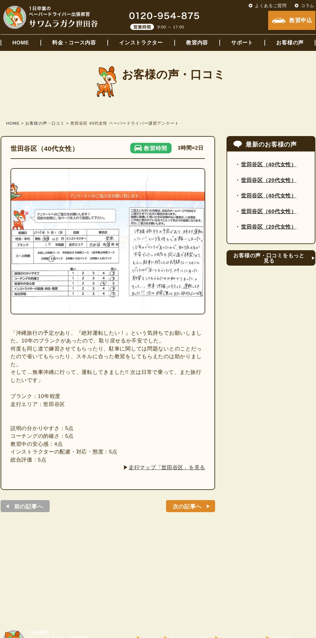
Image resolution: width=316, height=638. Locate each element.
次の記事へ (187, 506)
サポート (242, 42)
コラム (307, 5)
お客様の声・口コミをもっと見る (268, 258)
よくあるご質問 (271, 5)
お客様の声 (290, 42)
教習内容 (197, 42)
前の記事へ (28, 506)
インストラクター (141, 42)
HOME (20, 42)
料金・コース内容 (74, 42)
